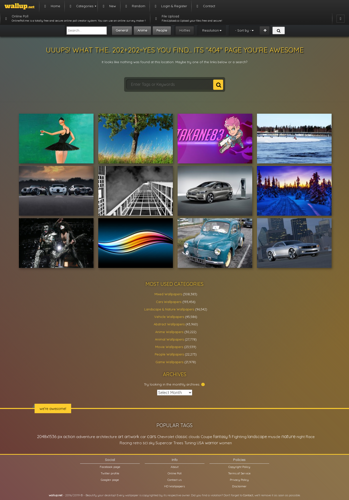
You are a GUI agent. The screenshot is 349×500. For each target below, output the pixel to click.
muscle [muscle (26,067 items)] (274, 436)
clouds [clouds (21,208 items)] (194, 436)
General (122, 30)
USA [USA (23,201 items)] (200, 443)
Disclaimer (239, 486)
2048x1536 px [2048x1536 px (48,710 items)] (49, 436)
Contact (248, 495)
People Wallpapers (169, 354)
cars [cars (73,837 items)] (151, 436)
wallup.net (55, 495)
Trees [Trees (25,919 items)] (178, 443)
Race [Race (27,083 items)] (310, 436)
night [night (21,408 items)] (301, 436)
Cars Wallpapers (168, 302)
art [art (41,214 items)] (120, 436)
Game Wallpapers (169, 362)
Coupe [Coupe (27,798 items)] (206, 436)
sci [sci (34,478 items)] (145, 442)
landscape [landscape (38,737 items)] (257, 436)
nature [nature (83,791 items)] (288, 436)
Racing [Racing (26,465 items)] (126, 443)
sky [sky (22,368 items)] (151, 443)
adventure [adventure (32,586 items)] (85, 436)
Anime (142, 30)
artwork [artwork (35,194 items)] (131, 436)
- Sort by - (243, 30)
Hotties (184, 30)
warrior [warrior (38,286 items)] (211, 442)
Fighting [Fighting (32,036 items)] (239, 436)
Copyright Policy (239, 467)
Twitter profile (110, 473)
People (161, 30)
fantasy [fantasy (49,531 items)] (220, 436)
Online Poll (175, 473)
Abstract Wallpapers (169, 324)
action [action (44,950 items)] (69, 436)
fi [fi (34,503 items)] (230, 436)
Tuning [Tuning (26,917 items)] (190, 443)
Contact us (174, 480)
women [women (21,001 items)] (225, 443)
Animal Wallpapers (169, 339)
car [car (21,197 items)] (143, 436)
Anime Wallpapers (169, 332)
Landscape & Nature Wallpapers (169, 309)
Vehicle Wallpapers (169, 317)
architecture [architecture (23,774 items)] (106, 436)
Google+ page (110, 480)
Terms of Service (239, 473)
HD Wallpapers (174, 486)
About (175, 467)
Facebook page (110, 467)
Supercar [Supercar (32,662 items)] (163, 442)
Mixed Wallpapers (168, 294)
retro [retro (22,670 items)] (137, 443)
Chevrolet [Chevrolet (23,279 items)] (165, 436)
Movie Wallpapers (169, 347)
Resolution (210, 30)
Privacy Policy (239, 480)
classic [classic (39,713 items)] (181, 436)
